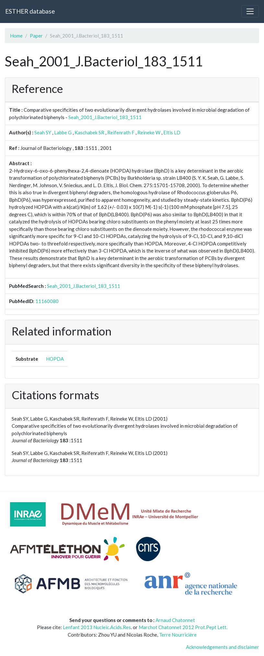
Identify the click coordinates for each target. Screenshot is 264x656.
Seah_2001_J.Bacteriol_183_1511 (105, 117)
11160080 (47, 301)
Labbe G (63, 132)
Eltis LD (171, 132)
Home (16, 36)
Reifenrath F (120, 132)
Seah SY (42, 132)
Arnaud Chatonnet (175, 620)
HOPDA (55, 359)
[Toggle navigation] (250, 11)
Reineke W (148, 132)
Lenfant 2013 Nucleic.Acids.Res (97, 627)
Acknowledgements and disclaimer (222, 647)
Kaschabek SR (89, 132)
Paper (36, 36)
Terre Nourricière (178, 635)
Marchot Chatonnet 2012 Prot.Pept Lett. (183, 627)
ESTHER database (30, 11)
